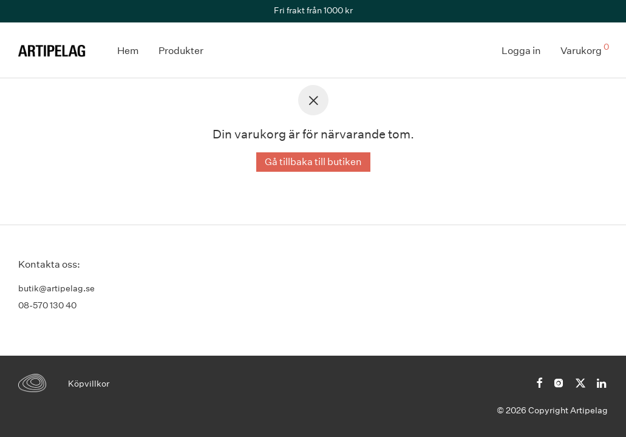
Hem (128, 50)
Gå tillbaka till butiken (313, 162)
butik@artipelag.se (56, 288)
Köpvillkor (88, 383)
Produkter (180, 50)
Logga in (521, 50)
